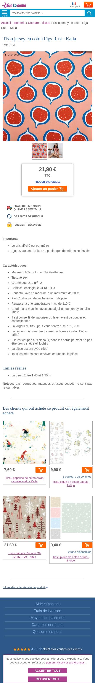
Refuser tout (47, 679)
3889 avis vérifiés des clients (62, 649)
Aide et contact (47, 604)
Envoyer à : (75, 5)
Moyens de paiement (47, 618)
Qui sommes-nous (47, 632)
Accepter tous (48, 670)
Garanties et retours (47, 625)
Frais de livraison (47, 611)
